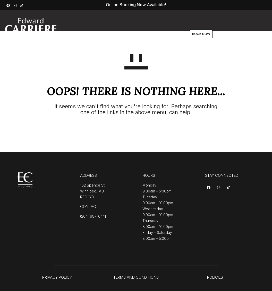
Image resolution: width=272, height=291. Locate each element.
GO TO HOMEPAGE (136, 131)
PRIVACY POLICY (57, 277)
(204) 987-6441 (93, 216)
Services (101, 34)
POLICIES (215, 277)
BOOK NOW (217, 34)
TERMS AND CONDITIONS (136, 277)
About (121, 34)
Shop (153, 34)
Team (137, 34)
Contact (170, 34)
